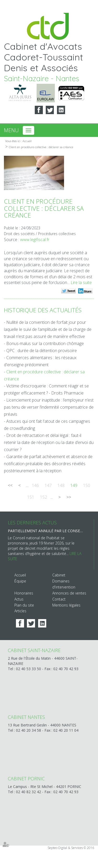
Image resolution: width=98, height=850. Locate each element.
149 (73, 485)
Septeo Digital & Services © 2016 (71, 848)
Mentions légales (66, 605)
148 (61, 485)
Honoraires (23, 593)
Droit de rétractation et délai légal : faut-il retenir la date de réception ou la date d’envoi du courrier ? (49, 442)
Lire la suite (81, 282)
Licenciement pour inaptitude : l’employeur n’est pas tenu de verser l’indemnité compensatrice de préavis (49, 407)
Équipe (20, 581)
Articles (20, 610)
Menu (11, 130)
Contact (59, 599)
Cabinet (58, 575)
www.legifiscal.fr (34, 239)
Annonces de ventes (69, 593)
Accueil (27, 141)
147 (48, 485)
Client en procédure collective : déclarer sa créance (41, 147)
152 (43, 497)
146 (35, 485)
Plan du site (24, 605)
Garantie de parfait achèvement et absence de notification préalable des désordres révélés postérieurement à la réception (48, 464)
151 (30, 497)
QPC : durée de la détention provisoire (41, 350)
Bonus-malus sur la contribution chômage (45, 343)
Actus (19, 599)
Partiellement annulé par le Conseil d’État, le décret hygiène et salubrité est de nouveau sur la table (45, 531)
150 (86, 485)
